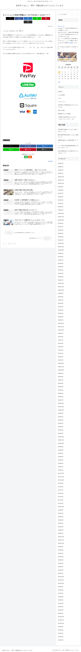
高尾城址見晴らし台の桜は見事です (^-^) (68, 141)
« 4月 (59, 82)
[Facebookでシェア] (15, 18)
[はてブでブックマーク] (24, 18)
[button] (49, 18)
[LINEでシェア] (32, 18)
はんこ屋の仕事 (6, 136)
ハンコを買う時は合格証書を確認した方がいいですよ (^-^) (68, 146)
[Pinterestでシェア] (41, 18)
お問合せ (71, 42)
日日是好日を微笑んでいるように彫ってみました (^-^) (68, 130)
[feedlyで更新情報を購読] (26, 153)
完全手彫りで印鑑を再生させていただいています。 (68, 106)
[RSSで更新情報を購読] (29, 153)
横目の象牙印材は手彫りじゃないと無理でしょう (68, 136)
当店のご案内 (61, 110)
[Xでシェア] (7, 18)
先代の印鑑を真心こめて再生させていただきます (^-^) (68, 152)
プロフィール (61, 26)
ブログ (59, 98)
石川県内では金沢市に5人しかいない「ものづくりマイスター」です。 (67, 118)
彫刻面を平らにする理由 (64, 113)
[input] (68, 14)
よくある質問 (61, 95)
